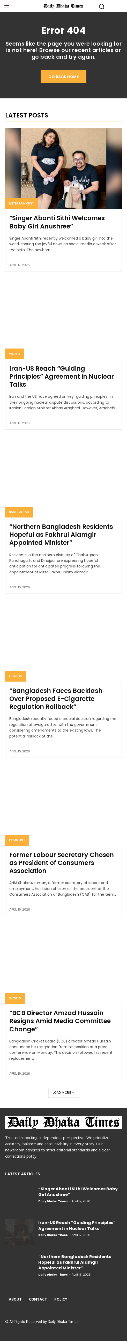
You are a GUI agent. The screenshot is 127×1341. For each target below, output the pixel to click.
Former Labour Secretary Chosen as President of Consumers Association (61, 863)
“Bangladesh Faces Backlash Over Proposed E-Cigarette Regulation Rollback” (55, 698)
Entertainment (21, 203)
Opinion (15, 676)
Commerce (17, 840)
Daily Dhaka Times (53, 1201)
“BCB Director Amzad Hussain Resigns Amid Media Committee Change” (60, 1021)
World (14, 354)
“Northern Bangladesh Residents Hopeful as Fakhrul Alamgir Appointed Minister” (61, 534)
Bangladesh (19, 512)
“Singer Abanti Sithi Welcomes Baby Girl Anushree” (57, 222)
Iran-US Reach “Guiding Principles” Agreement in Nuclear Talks (61, 376)
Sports (15, 998)
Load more (63, 1092)
